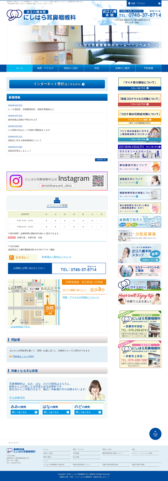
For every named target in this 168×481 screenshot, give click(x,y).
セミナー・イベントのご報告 (142, 453)
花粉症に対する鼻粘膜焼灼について (25, 140)
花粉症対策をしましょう (19, 151)
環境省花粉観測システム (81, 465)
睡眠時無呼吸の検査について (112, 453)
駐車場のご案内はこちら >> (56, 257)
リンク (45, 461)
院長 (133, 449)
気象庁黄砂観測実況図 (110, 465)
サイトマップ (13, 443)
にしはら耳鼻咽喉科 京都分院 (53, 465)
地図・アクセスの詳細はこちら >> (81, 297)
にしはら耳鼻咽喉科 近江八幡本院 (83, 474)
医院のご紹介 (107, 449)
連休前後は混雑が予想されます (22, 120)
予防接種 (76, 453)
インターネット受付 (57, 84)
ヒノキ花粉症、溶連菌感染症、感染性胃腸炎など (31, 109)
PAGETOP (155, 434)
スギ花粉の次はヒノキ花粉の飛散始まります (29, 130)
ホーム (45, 449)
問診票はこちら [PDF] (23, 356)
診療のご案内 (48, 453)
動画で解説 (47, 457)
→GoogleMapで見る (19, 326)
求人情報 (76, 457)
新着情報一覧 (101, 159)
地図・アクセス (78, 449)
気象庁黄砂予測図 (138, 465)
